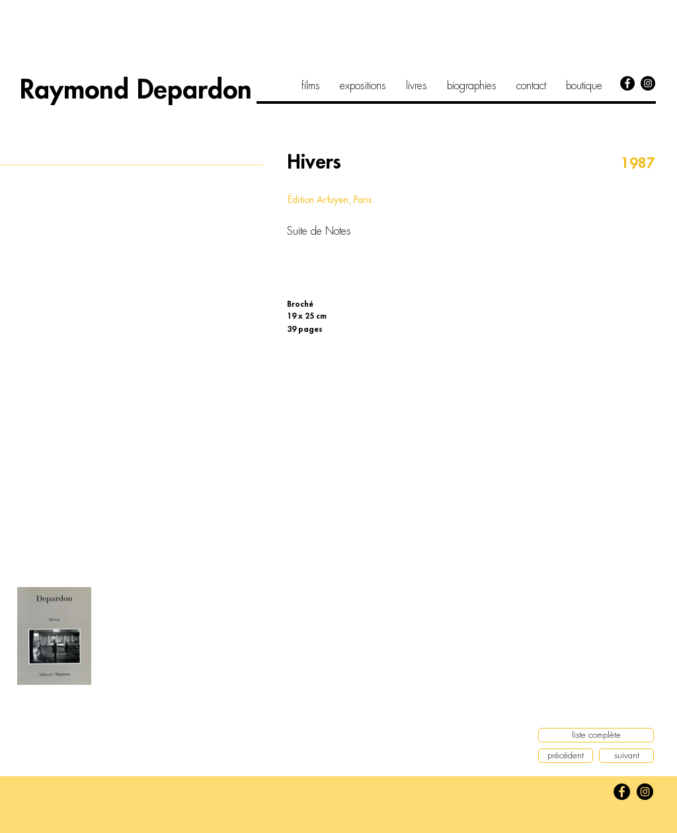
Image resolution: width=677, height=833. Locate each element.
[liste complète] (596, 735)
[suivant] (626, 755)
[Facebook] (627, 83)
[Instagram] (648, 83)
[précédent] (565, 755)
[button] (132, 299)
